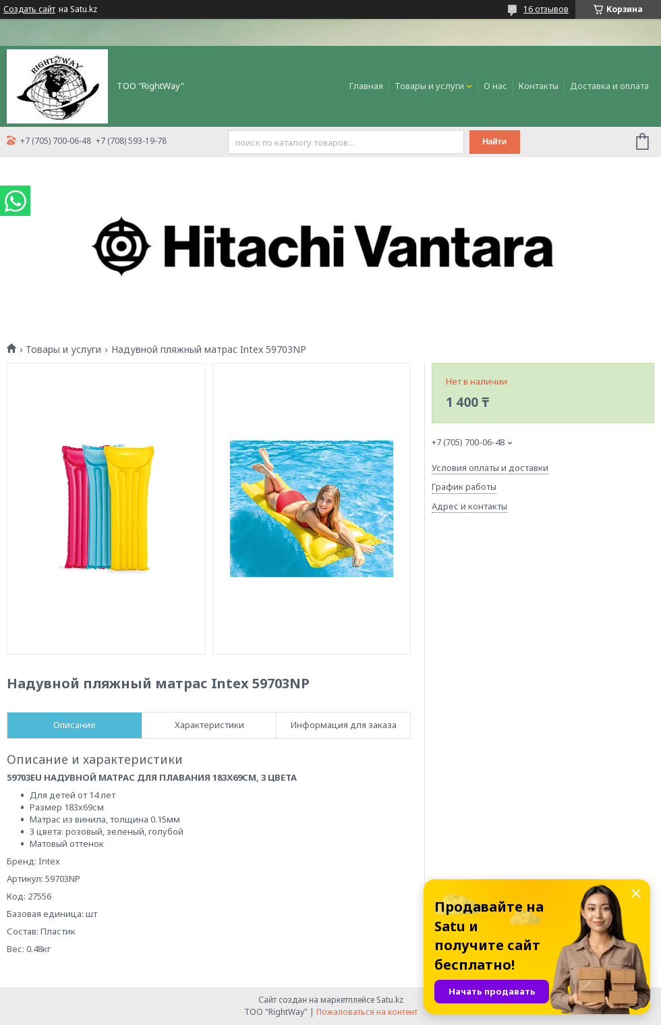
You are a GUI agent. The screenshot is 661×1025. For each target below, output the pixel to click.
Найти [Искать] (494, 141)
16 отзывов (546, 9)
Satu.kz (389, 999)
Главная (366, 86)
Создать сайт (29, 9)
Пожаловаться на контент (367, 1012)
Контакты (538, 86)
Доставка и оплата (609, 86)
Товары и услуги (429, 86)
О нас (495, 86)
